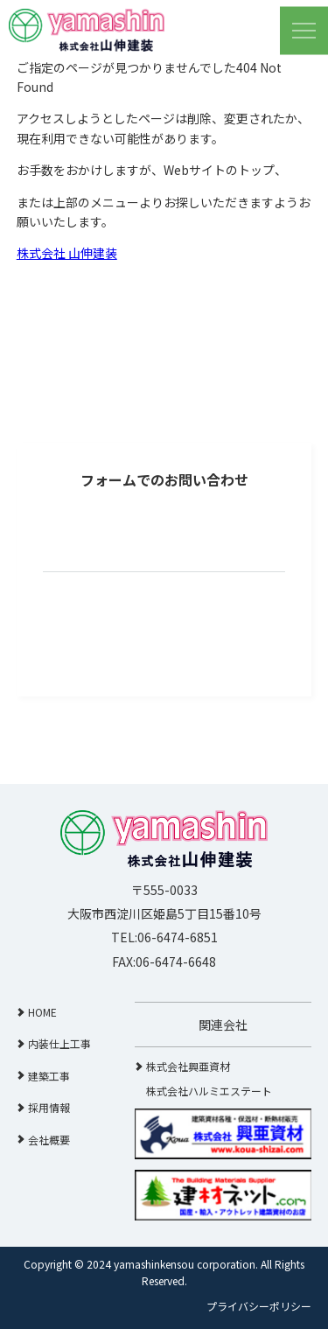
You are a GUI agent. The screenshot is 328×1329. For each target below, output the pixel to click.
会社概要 (49, 1139)
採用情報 (49, 1107)
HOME (42, 1011)
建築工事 (49, 1075)
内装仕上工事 (59, 1043)
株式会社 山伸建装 (67, 253)
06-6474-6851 (177, 937)
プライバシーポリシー (258, 1305)
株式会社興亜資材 (188, 1066)
